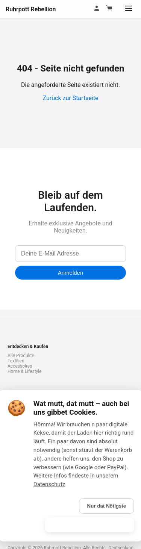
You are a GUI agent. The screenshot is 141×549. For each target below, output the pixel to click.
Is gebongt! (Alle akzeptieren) (89, 525)
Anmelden (70, 272)
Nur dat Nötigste (106, 506)
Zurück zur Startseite (71, 98)
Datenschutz (49, 484)
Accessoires (20, 366)
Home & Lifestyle (25, 371)
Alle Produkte (21, 355)
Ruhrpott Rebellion (31, 9)
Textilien (16, 360)
